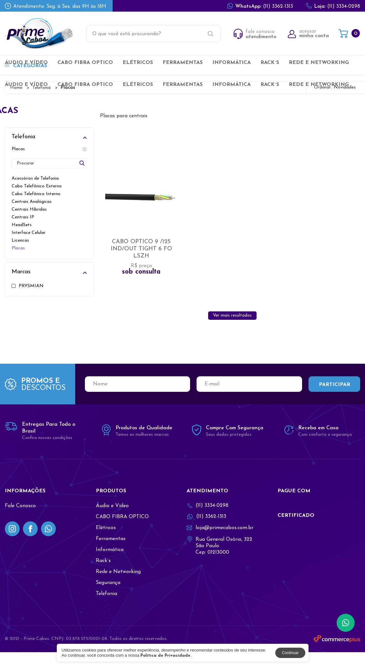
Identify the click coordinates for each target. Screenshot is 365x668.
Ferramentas (183, 62)
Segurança (108, 598)
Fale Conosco (20, 521)
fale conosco (255, 34)
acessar (308, 33)
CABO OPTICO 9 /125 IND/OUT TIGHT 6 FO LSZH (141, 258)
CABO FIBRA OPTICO (85, 62)
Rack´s (269, 62)
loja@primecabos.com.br (220, 543)
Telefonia (106, 609)
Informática (231, 62)
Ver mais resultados (232, 331)
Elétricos (138, 62)
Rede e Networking (319, 62)
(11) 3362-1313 (260, 6)
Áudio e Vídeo (26, 62)
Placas (49, 149)
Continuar (290, 653)
